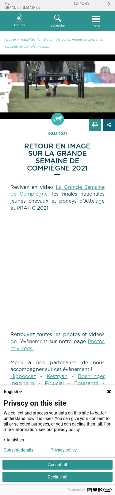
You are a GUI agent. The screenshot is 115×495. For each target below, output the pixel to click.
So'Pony (82, 4)
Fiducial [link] (54, 383)
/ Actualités (26, 39)
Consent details (18, 450)
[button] (57, 21)
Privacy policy (64, 450)
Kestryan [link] (57, 376)
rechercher (57, 20)
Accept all (57, 464)
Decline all (57, 476)
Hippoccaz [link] (23, 376)
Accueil (19, 20)
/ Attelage (44, 39)
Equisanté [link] (86, 383)
